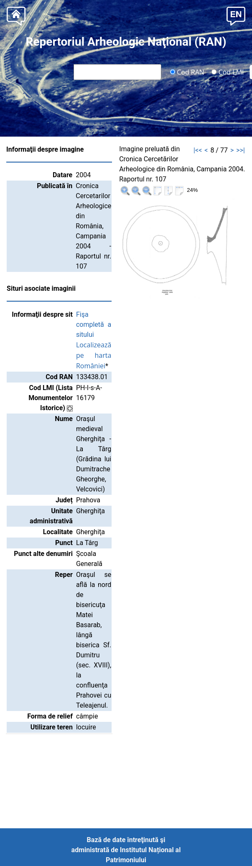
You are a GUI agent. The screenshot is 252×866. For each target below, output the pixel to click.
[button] (236, 15)
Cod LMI (227, 71)
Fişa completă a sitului (93, 324)
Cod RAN (187, 71)
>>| (240, 150)
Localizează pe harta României (93, 355)
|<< (197, 150)
